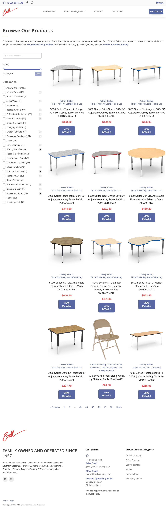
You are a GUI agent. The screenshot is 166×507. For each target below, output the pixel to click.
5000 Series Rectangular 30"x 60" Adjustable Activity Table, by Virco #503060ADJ (66, 199)
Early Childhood (133, 465)
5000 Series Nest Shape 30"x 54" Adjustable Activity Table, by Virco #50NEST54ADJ (106, 199)
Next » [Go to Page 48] (119, 407)
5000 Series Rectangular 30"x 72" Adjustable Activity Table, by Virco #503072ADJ (146, 112)
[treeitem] (22, 88)
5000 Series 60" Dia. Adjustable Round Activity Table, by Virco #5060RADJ (146, 199)
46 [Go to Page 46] (86, 407)
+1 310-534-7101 (94, 460)
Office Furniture (133, 460)
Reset (38, 74)
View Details (66, 130)
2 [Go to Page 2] (69, 407)
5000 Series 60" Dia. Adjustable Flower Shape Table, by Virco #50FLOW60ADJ (66, 286)
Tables (129, 469)
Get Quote (156, 11)
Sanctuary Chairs (134, 479)
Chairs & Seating (133, 456)
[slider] (4, 69)
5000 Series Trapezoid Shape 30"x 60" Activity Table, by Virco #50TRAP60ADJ (66, 112)
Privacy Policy (8, 501)
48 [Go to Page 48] (99, 407)
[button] (22, 88)
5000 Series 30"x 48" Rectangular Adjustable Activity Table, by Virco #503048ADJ (66, 376)
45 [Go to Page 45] (80, 407)
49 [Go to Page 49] (105, 407)
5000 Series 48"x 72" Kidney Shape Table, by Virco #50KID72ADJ (146, 286)
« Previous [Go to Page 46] (55, 407)
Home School (132, 474)
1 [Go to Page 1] (64, 407)
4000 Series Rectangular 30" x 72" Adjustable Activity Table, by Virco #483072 (146, 376)
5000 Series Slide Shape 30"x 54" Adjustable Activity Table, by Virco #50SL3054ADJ (106, 112)
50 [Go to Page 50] (111, 407)
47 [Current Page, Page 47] (93, 407)
